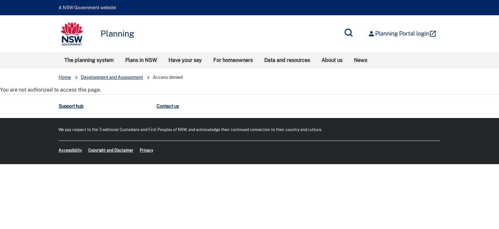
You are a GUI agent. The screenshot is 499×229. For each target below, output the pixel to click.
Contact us (168, 106)
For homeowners (233, 60)
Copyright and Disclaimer (110, 150)
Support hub (71, 106)
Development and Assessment (112, 77)
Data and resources (287, 60)
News (360, 60)
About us (331, 60)
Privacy (146, 150)
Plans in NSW (141, 60)
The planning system (89, 60)
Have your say (185, 60)
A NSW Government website (87, 7)
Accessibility (70, 150)
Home (65, 77)
